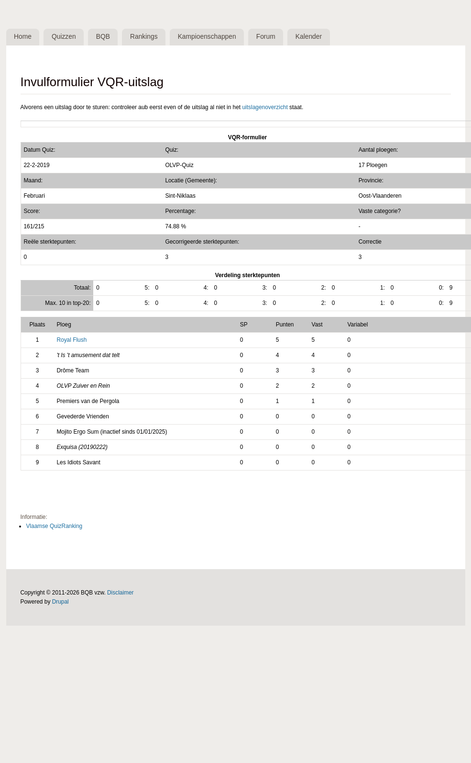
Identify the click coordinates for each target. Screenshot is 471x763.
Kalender (309, 36)
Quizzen (64, 36)
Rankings (144, 36)
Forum (265, 36)
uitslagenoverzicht (264, 107)
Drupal (60, 601)
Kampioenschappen (207, 36)
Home (23, 36)
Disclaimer (120, 592)
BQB (103, 36)
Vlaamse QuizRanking (54, 526)
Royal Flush (71, 340)
